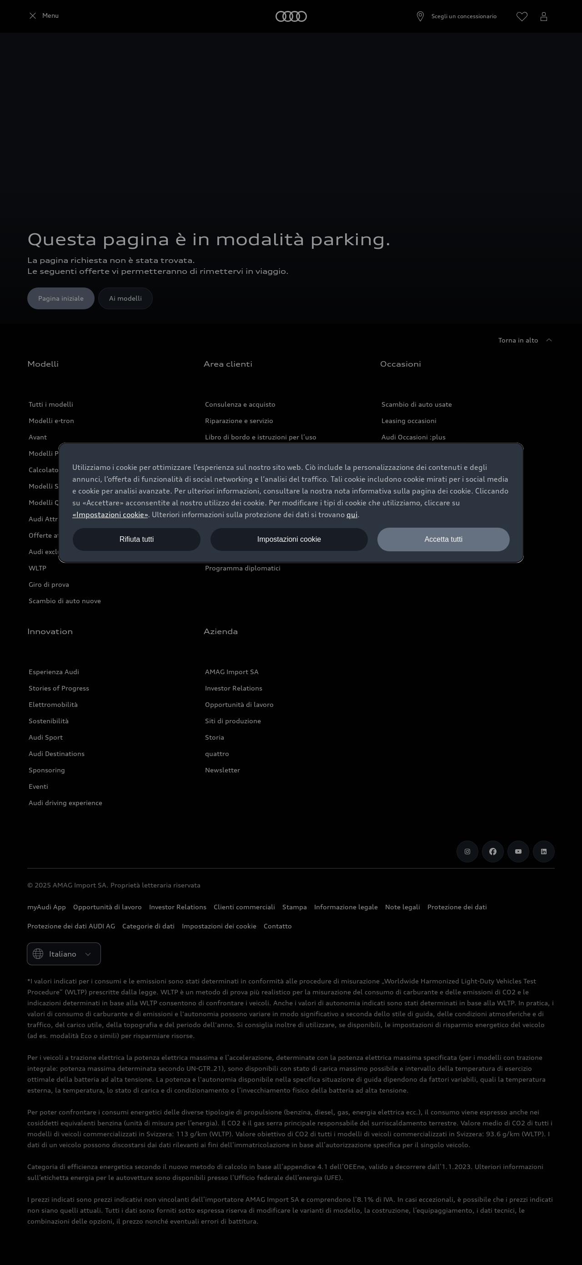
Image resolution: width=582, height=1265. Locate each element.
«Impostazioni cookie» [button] (110, 514)
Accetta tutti (444, 539)
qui (351, 514)
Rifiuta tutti (137, 539)
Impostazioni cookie (289, 539)
